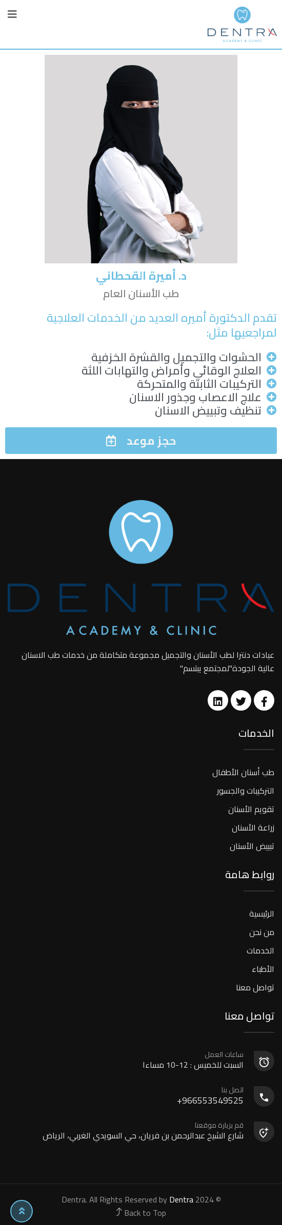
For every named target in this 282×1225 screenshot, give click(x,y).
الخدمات (260, 950)
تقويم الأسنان (251, 809)
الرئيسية (261, 913)
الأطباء (263, 969)
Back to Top (141, 1212)
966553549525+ (126, 1096)
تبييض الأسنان (252, 846)
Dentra (181, 1199)
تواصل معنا (255, 987)
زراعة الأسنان (253, 827)
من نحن (261, 932)
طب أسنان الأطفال (243, 772)
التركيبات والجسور (245, 790)
